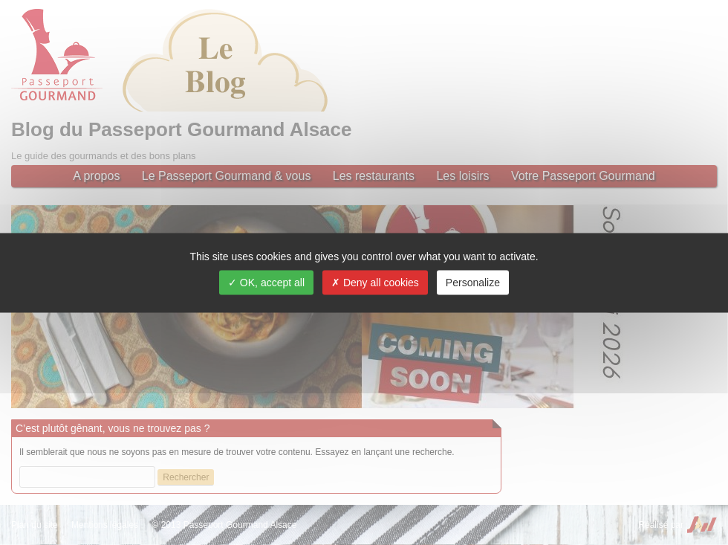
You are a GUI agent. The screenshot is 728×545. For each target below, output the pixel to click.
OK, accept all (266, 282)
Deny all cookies (375, 282)
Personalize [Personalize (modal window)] (473, 282)
